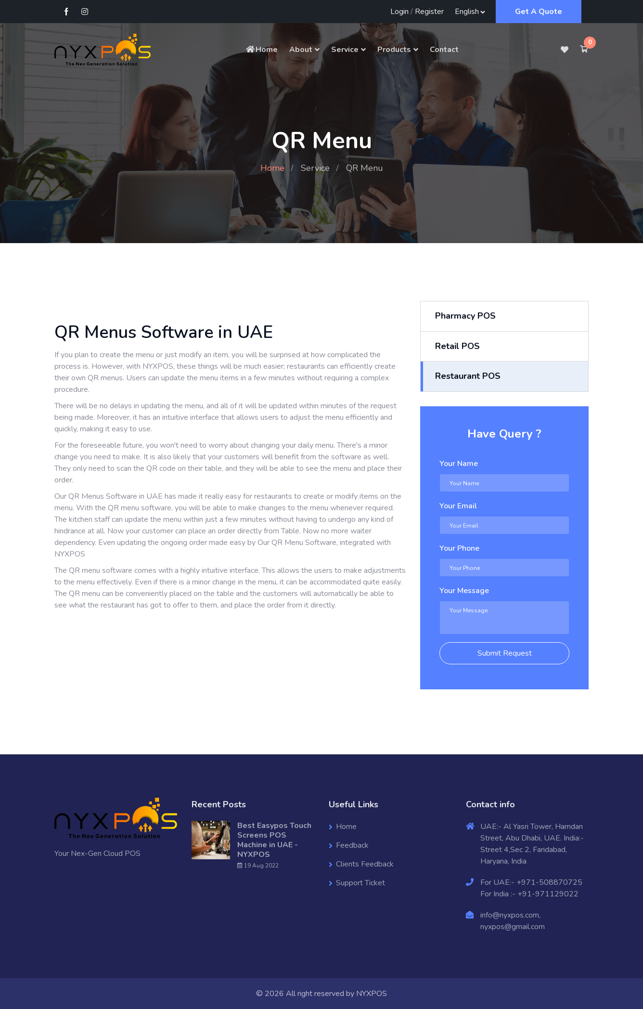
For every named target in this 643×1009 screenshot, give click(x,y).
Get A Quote (538, 11)
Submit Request (504, 653)
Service (345, 49)
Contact (444, 49)
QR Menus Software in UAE (115, 496)
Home (261, 49)
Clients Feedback (365, 864)
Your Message (464, 590)
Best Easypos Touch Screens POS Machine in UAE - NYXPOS (274, 840)
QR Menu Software (303, 542)
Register (429, 11)
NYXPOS (371, 993)
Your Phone (459, 548)
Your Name (458, 463)
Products (394, 49)
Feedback (352, 845)
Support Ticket (360, 883)
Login (399, 11)
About (300, 49)
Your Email (458, 506)
